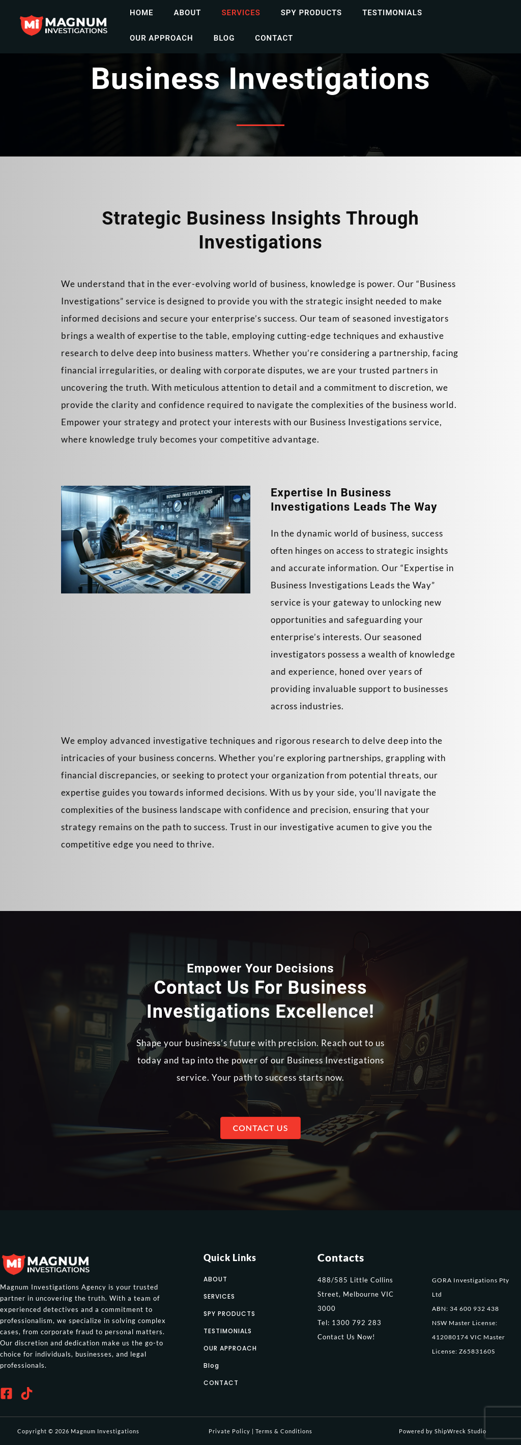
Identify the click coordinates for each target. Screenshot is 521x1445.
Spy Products (293, 12)
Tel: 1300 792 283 (349, 1322)
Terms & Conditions (283, 1431)
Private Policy (229, 1431)
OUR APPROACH (230, 1348)
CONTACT (221, 1382)
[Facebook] (6, 1393)
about (180, 12)
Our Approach (446, 12)
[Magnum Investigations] (63, 24)
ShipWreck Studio (460, 1431)
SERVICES (219, 1296)
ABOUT (215, 1279)
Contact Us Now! (346, 1337)
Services (228, 12)
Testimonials (369, 12)
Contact (183, 38)
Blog (138, 38)
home (139, 12)
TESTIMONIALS (228, 1331)
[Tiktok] (26, 1393)
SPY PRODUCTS (229, 1313)
